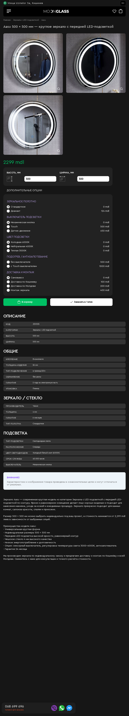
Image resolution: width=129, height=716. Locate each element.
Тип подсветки (14, 441)
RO (123, 3)
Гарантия (11, 383)
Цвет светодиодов (17, 453)
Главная (7, 20)
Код (8, 324)
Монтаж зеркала (20, 290)
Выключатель (13, 465)
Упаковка (11, 389)
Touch (14, 226)
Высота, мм (13, 173)
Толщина (11, 412)
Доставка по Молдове (23, 286)
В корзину (27, 302)
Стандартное (18, 207)
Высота (10, 336)
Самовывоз (17, 277)
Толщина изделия (16, 365)
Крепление (12, 359)
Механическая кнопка (23, 222)
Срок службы (14, 459)
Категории (12, 330)
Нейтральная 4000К (22, 246)
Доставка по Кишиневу (24, 282)
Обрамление (13, 377)
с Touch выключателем (24, 266)
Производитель (15, 406)
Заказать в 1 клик (81, 302)
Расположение (15, 447)
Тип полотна (13, 424)
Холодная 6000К (20, 242)
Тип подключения (16, 371)
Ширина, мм (67, 173)
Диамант (15, 211)
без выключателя (20, 262)
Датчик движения (20, 231)
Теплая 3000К (18, 250)
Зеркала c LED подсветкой (26, 20)
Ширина (10, 342)
